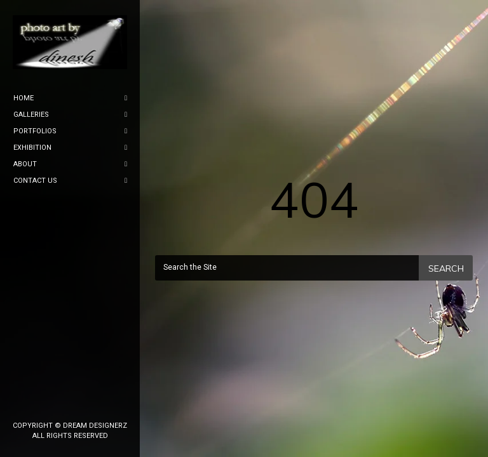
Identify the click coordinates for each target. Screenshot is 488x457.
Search (446, 268)
